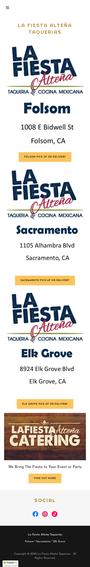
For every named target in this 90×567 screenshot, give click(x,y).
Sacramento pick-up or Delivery (45, 280)
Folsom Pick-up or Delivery (45, 157)
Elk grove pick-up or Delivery (45, 404)
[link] (35, 515)
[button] (10, 7)
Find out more (45, 478)
